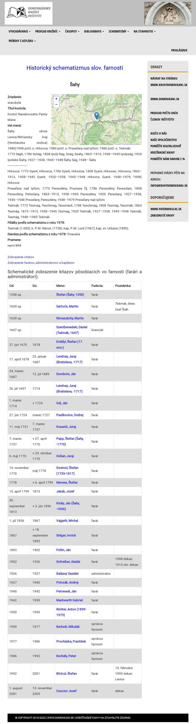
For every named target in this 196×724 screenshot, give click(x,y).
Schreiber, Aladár (68, 562)
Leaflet (117, 144)
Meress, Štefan (67, 482)
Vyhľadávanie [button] (20, 31)
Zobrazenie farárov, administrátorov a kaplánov (41, 263)
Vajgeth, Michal (67, 521)
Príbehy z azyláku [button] (22, 41)
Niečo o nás (158, 133)
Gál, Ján (61, 403)
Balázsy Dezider (67, 573)
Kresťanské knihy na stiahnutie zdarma (103, 717)
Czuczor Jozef (66, 691)
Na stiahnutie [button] (145, 31)
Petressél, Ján (66, 591)
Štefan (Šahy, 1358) (70, 295)
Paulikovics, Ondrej (69, 415)
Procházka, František (71, 641)
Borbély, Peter (66, 656)
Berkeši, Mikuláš (67, 627)
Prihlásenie (179, 50)
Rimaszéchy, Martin (70, 318)
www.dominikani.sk (164, 99)
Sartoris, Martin (67, 306)
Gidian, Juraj (65, 456)
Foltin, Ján (63, 550)
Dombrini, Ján (66, 374)
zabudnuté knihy (162, 215)
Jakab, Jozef (65, 491)
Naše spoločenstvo (163, 140)
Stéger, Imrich (66, 535)
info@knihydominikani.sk (169, 185)
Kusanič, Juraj (66, 427)
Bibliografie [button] (94, 31)
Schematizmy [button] (119, 31)
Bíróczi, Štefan (66, 673)
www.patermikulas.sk (165, 209)
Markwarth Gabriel (69, 600)
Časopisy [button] (72, 31)
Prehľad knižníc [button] (47, 31)
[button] (96, 116)
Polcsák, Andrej (67, 582)
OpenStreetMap (128, 144)
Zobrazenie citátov (21, 257)
